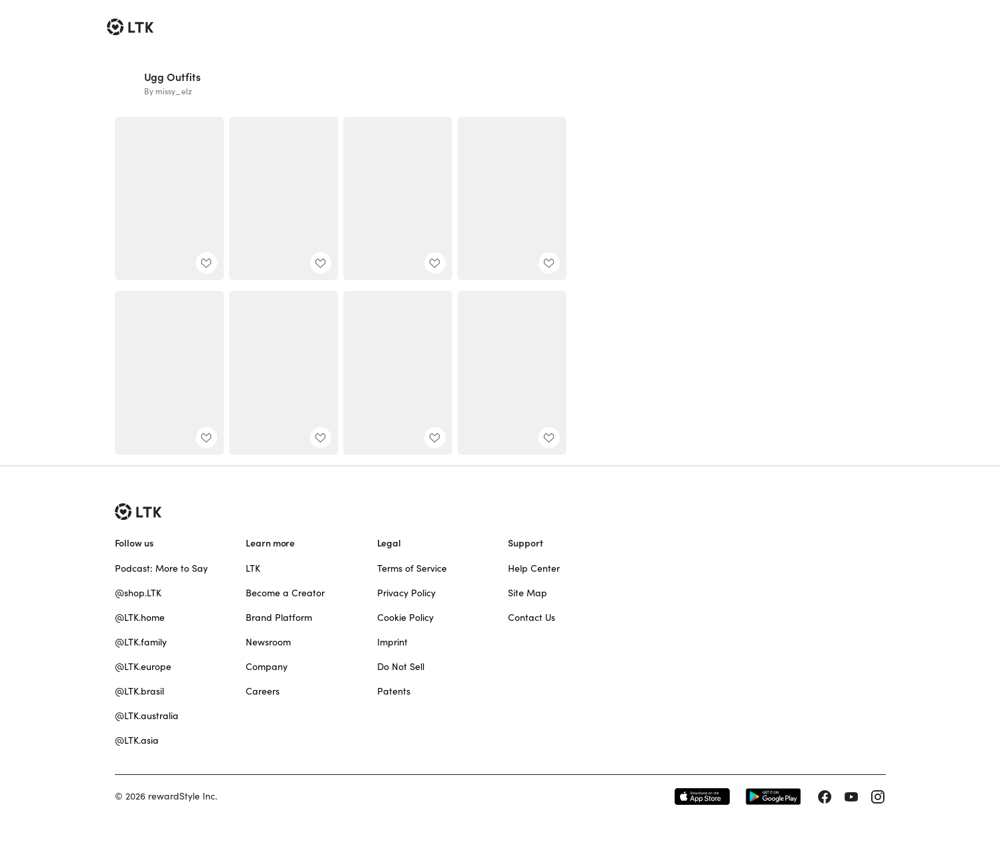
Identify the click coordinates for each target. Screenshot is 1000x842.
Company (267, 667)
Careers (263, 691)
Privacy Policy (406, 593)
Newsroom (268, 642)
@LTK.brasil (139, 691)
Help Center (534, 568)
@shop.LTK (138, 593)
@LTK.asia (137, 740)
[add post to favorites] (206, 263)
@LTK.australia (147, 716)
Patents (393, 691)
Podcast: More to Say (161, 568)
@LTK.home (140, 618)
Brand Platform (279, 618)
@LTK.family (141, 642)
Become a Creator (285, 593)
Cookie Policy (405, 618)
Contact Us (531, 618)
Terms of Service (412, 568)
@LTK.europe (143, 667)
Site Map (527, 593)
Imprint (392, 642)
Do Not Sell (400, 667)
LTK (253, 568)
